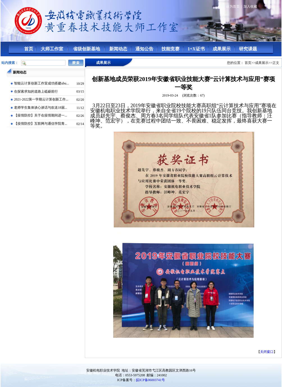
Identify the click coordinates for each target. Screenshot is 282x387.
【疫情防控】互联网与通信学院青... (40, 124)
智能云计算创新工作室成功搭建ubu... (41, 83)
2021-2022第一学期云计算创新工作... (41, 99)
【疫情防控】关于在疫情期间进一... (40, 115)
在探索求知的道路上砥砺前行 (36, 91)
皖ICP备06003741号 (150, 380)
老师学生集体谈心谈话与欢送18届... (40, 107)
